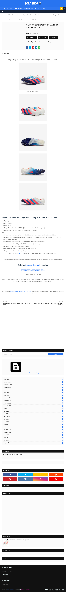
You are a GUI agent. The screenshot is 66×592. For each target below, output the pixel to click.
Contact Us (61, 15)
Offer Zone (30, 15)
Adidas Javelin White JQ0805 (19, 540)
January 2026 (33, 382)
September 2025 (33, 390)
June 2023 (33, 421)
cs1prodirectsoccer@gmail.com (24, 8)
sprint (7, 19)
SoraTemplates (10, 589)
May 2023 (33, 424)
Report (4, 15)
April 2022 (33, 440)
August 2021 (33, 443)
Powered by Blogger (21, 373)
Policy (23, 15)
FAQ (9, 15)
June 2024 (33, 413)
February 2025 (33, 398)
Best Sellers (48, 15)
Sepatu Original (32, 265)
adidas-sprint (41, 42)
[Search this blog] (25, 354)
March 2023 (33, 427)
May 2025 (33, 392)
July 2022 (33, 435)
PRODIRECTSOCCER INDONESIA (33, 270)
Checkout (53, 37)
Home (3, 19)
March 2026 (33, 379)
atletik (47, 42)
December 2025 (33, 384)
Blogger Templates (25, 589)
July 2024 (33, 411)
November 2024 (33, 406)
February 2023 (33, 429)
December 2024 (33, 403)
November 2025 (33, 387)
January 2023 (33, 432)
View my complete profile (8, 456)
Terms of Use (15, 15)
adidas (36, 42)
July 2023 (33, 419)
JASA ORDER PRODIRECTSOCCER (21, 291)
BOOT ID (21, 253)
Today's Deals (39, 15)
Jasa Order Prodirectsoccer (12, 455)
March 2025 (33, 395)
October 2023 (33, 416)
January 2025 (33, 400)
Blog (54, 15)
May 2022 (33, 437)
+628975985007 (40, 8)
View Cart (42, 37)
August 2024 (33, 408)
